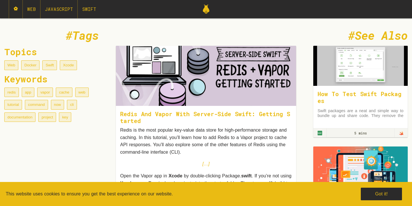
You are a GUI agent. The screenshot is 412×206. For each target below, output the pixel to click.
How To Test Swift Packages (359, 97)
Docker (30, 65)
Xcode (68, 65)
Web (31, 9)
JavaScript (59, 9)
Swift (89, 9)
